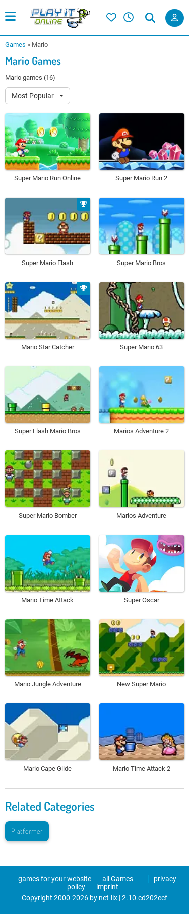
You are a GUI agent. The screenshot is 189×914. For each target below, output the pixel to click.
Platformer (27, 831)
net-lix (108, 898)
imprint (107, 887)
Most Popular (33, 96)
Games (15, 44)
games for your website (54, 879)
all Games (117, 879)
